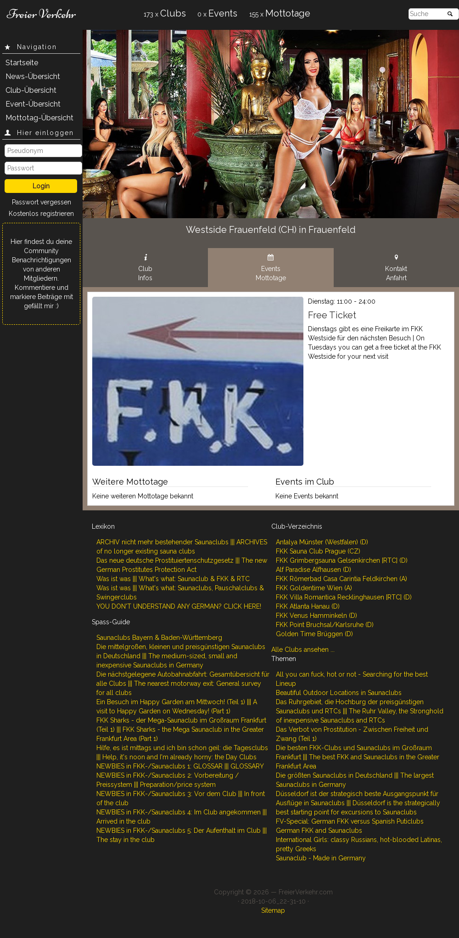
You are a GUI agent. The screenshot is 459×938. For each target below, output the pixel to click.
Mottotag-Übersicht (39, 117)
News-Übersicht (33, 76)
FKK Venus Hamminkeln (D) (316, 615)
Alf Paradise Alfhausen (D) (313, 569)
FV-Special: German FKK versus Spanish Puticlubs (350, 821)
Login (41, 186)
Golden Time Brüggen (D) (314, 634)
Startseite (22, 62)
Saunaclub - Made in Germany (321, 858)
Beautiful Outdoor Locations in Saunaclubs (339, 692)
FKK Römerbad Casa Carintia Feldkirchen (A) (341, 578)
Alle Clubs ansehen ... (303, 649)
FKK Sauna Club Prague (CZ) (318, 551)
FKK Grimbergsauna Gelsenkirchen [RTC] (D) (342, 560)
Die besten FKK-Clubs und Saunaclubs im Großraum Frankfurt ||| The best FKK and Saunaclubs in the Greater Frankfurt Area (357, 757)
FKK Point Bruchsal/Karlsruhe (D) (325, 624)
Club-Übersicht (31, 90)
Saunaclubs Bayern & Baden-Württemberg (159, 637)
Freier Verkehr (41, 14)
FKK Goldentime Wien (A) (314, 588)
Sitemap (273, 910)
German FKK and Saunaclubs (319, 830)
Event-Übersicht (33, 104)
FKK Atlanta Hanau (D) (308, 606)
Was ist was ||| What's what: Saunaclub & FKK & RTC (173, 578)
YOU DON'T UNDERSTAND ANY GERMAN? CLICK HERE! (178, 606)
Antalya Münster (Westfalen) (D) (322, 542)
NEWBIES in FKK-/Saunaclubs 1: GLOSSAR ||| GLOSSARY (180, 766)
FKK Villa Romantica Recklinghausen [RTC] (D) (344, 597)
